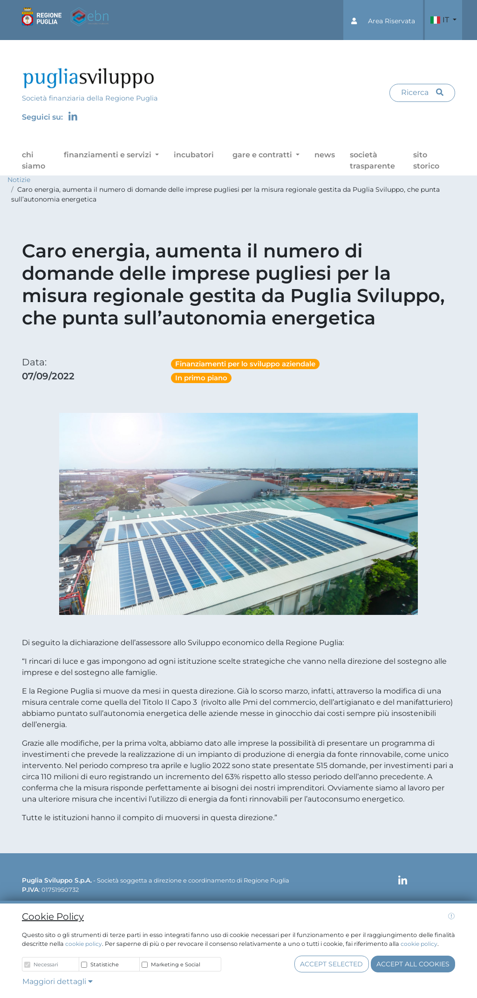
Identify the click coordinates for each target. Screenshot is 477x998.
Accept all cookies (413, 964)
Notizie (18, 179)
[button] (383, 20)
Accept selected (331, 964)
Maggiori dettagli (57, 981)
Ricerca (422, 92)
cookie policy (83, 943)
